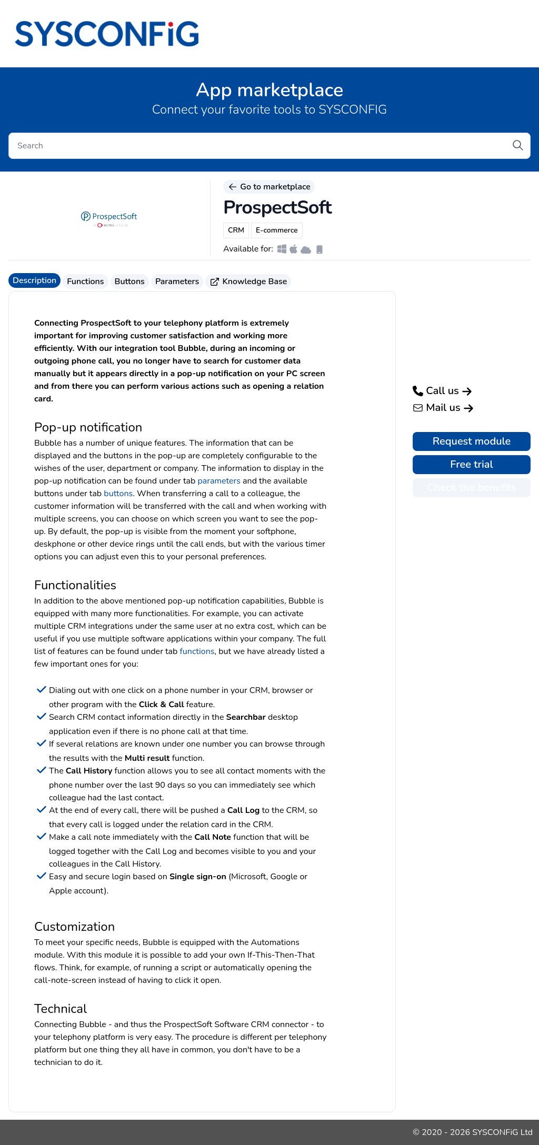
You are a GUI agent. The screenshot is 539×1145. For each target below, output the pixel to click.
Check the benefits (471, 487)
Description (34, 280)
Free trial (471, 464)
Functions (85, 281)
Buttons (130, 281)
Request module (472, 441)
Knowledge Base (248, 281)
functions (197, 651)
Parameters (177, 281)
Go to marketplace (269, 187)
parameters (219, 481)
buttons (118, 493)
